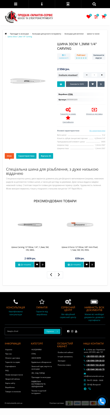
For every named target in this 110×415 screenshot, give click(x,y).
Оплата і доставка (12, 358)
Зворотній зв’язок (12, 379)
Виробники (10, 387)
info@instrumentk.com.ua (94, 375)
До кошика (24, 264)
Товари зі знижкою (13, 391)
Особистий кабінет (65, 352)
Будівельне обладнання (41, 362)
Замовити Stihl (77, 84)
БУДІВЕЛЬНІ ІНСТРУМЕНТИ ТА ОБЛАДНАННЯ (38, 384)
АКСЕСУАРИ (36, 358)
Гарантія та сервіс (12, 362)
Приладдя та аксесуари (41, 377)
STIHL (33, 354)
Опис (9, 156)
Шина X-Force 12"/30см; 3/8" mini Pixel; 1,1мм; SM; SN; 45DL (80, 248)
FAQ (7, 370)
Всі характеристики (97, 130)
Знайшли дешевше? (68, 75)
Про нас (8, 354)
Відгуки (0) (46, 156)
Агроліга (8, 349)
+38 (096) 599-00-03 (94, 360)
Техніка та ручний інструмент (38, 392)
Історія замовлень (65, 356)
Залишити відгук (98, 56)
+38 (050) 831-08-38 (94, 356)
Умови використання (14, 375)
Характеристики (26, 156)
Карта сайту (10, 383)
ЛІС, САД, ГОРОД (38, 373)
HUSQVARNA (36, 349)
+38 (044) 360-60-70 (94, 369)
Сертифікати (10, 366)
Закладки (61, 361)
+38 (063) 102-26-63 (94, 365)
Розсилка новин (64, 365)
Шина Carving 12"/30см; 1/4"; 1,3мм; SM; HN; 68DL (30, 248)
